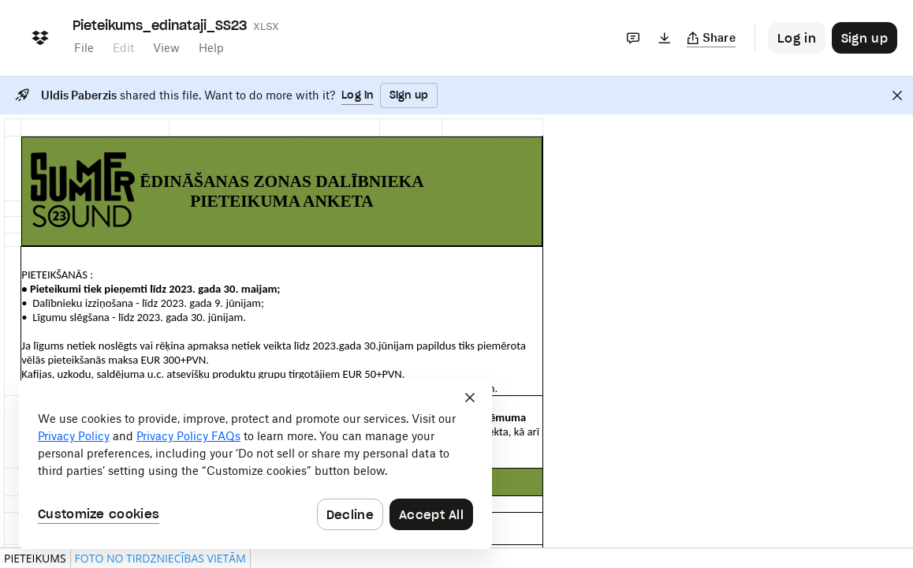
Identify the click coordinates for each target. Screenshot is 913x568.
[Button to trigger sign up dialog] (864, 38)
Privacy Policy (74, 436)
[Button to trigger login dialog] (796, 38)
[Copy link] (711, 37)
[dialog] (255, 464)
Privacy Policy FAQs (188, 436)
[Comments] (633, 38)
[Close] (897, 95)
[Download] (664, 38)
